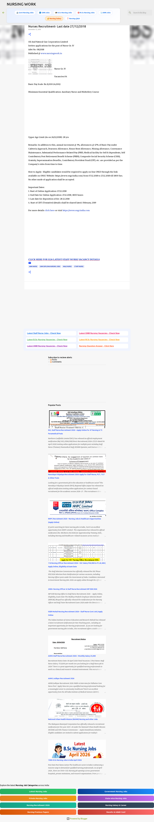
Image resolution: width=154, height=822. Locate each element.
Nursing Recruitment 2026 (38, 805)
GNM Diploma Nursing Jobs (50, 266)
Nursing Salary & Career (115, 805)
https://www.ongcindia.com (76, 210)
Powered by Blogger (77, 819)
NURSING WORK (21, 4)
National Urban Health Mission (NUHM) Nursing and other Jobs (73, 719)
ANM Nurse (33, 266)
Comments (56, 362)
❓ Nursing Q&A (73, 18)
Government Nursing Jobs (116, 791)
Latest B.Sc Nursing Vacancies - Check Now (47, 340)
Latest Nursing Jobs (38, 791)
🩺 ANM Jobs (105, 13)
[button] (29, 34)
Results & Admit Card (115, 812)
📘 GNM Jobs (44, 13)
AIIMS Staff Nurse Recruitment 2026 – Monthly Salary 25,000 (72, 656)
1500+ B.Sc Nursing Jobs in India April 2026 (65, 760)
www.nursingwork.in (51, 53)
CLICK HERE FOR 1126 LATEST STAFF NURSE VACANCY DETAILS (64, 259)
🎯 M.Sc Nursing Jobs (86, 13)
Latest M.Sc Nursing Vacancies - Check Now (99, 340)
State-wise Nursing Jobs (116, 798)
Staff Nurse (78, 266)
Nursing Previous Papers (38, 812)
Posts (53, 359)
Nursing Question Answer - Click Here (96, 346)
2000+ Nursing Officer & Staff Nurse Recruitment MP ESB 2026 (72, 589)
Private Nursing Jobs (38, 798)
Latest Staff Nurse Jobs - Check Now (44, 333)
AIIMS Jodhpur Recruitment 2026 (61, 678)
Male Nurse (67, 266)
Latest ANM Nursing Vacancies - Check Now (47, 346)
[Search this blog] (139, 13)
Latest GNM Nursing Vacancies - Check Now (99, 333)
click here (49, 210)
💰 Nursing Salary (54, 18)
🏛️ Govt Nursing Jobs (25, 13)
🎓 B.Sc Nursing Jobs (63, 13)
